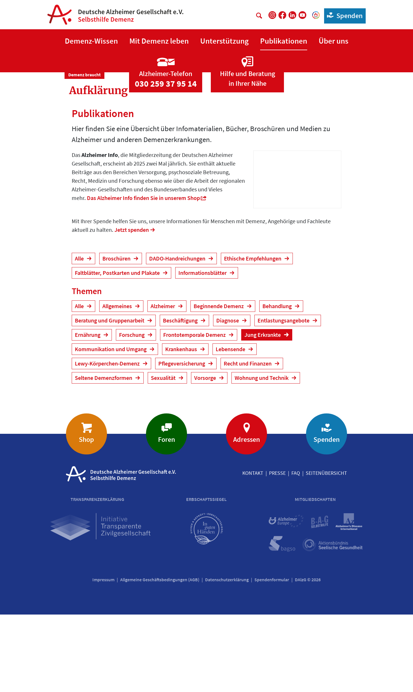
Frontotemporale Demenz (195, 412)
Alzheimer (163, 383)
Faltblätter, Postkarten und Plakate (118, 350)
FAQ (295, 550)
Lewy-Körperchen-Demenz (108, 440)
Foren (166, 516)
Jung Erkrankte (263, 412)
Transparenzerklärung (97, 577)
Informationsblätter (203, 350)
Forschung (132, 412)
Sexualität (164, 455)
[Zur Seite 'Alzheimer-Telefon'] (165, 144)
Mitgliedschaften (315, 577)
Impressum (103, 657)
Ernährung (88, 412)
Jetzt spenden (131, 307)
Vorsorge (205, 455)
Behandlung (277, 383)
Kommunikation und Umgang (111, 426)
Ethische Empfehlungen (253, 335)
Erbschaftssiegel (206, 577)
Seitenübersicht (326, 550)
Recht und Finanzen (248, 440)
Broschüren (117, 335)
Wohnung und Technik (262, 455)
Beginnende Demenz (219, 383)
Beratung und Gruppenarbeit (110, 397)
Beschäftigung (181, 397)
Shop (86, 516)
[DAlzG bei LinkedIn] (292, 15)
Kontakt (252, 550)
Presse (277, 550)
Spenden (343, 15)
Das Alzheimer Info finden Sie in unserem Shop (143, 275)
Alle (80, 335)
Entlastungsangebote (284, 397)
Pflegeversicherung (182, 440)
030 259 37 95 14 (166, 160)
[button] (91, 41)
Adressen (246, 516)
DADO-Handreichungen (177, 335)
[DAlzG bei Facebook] (282, 15)
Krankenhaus (181, 426)
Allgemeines (117, 383)
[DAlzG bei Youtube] (302, 15)
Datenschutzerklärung (227, 657)
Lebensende (231, 426)
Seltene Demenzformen (104, 455)
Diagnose (228, 397)
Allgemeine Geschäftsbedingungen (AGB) (159, 657)
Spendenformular (271, 657)
